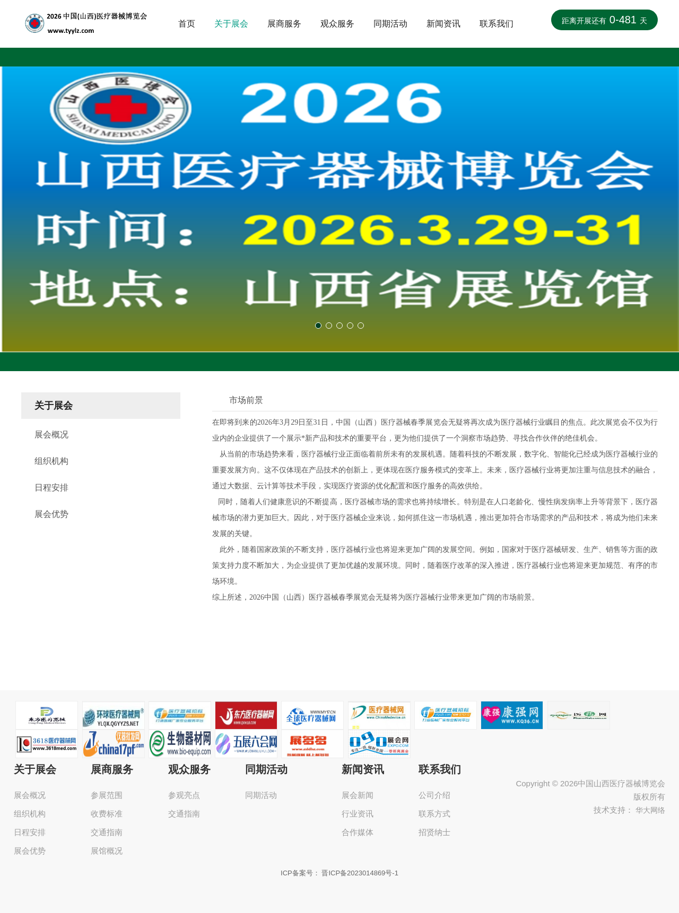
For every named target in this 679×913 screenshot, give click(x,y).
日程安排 (51, 487)
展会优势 (51, 514)
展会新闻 (357, 795)
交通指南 (107, 832)
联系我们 (496, 23)
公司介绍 (434, 795)
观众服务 (337, 23)
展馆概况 (107, 850)
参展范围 (107, 795)
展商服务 (284, 23)
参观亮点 (184, 795)
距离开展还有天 (604, 19)
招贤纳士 (434, 832)
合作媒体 (357, 832)
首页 (186, 23)
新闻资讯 (443, 23)
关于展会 (231, 23)
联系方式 (434, 813)
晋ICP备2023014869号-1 (359, 873)
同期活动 (390, 23)
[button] (318, 325)
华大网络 (650, 810)
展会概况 (51, 434)
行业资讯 (357, 813)
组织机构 (51, 461)
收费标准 (107, 813)
